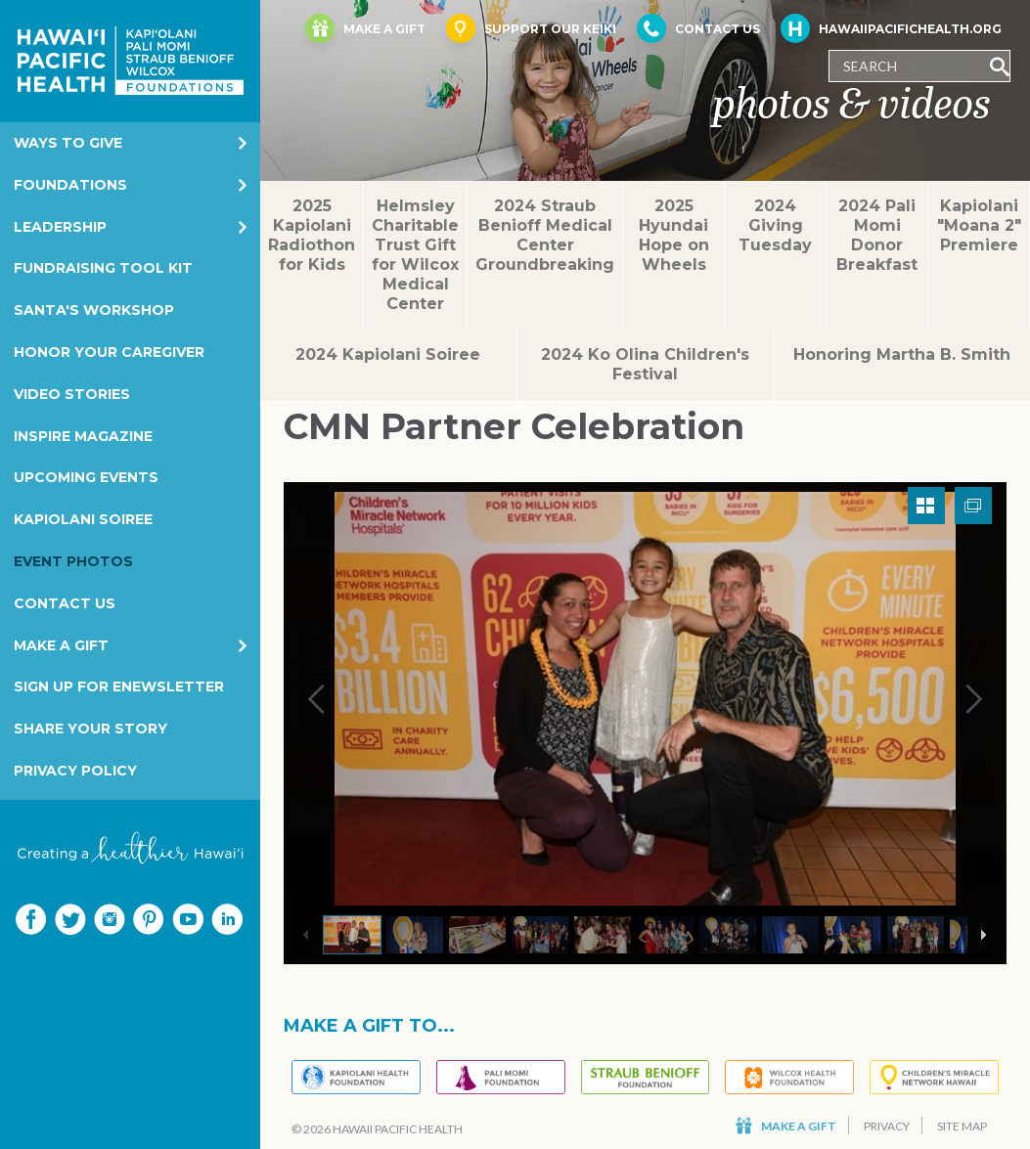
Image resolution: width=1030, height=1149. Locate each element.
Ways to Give (68, 143)
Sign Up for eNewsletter (119, 686)
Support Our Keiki (531, 28)
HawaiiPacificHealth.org (891, 28)
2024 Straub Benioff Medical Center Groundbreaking (544, 235)
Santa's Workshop (94, 310)
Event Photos (73, 561)
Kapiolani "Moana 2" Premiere (979, 225)
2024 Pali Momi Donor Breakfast (877, 235)
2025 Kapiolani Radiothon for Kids (311, 235)
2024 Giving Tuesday (775, 225)
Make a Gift (61, 645)
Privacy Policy (75, 770)
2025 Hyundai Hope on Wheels (674, 235)
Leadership (60, 227)
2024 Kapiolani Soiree (387, 354)
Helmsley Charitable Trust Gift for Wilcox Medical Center (415, 255)
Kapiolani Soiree (83, 519)
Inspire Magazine (83, 436)
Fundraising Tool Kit (103, 268)
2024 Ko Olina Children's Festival (645, 364)
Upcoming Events (86, 477)
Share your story (90, 728)
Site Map (962, 1126)
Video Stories (72, 394)
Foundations (70, 185)
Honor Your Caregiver (109, 352)
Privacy (887, 1126)
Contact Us (64, 603)
